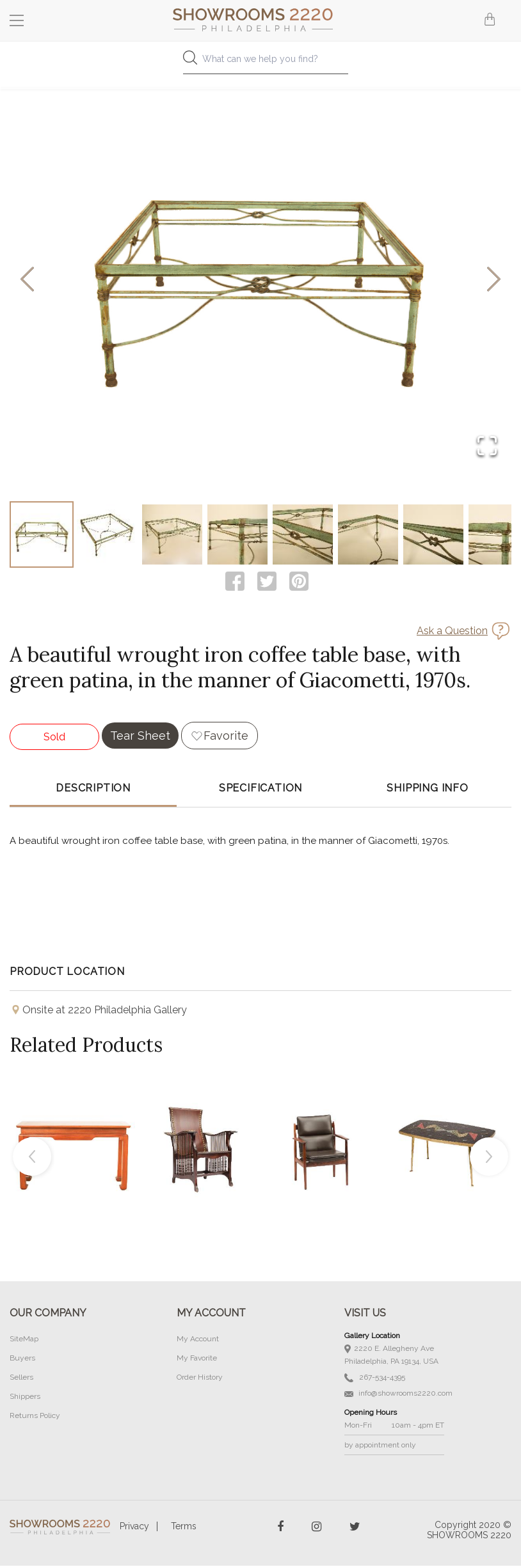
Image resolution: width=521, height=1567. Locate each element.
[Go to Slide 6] (368, 535)
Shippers (25, 1397)
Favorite (226, 737)
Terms (183, 1527)
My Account (198, 1340)
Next (489, 1157)
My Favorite (197, 1359)
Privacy (134, 1527)
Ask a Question (452, 632)
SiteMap (24, 1340)
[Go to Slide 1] (42, 535)
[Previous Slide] (27, 280)
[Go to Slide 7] (433, 535)
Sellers (21, 1378)
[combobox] (260, 62)
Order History (200, 1378)
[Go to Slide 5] (303, 535)
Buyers (22, 1359)
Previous (32, 1157)
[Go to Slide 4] (237, 535)
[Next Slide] (493, 280)
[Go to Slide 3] (172, 535)
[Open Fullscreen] (487, 446)
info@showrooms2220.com (398, 1394)
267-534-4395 (374, 1379)
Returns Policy (35, 1416)
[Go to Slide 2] (107, 535)
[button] (260, 280)
